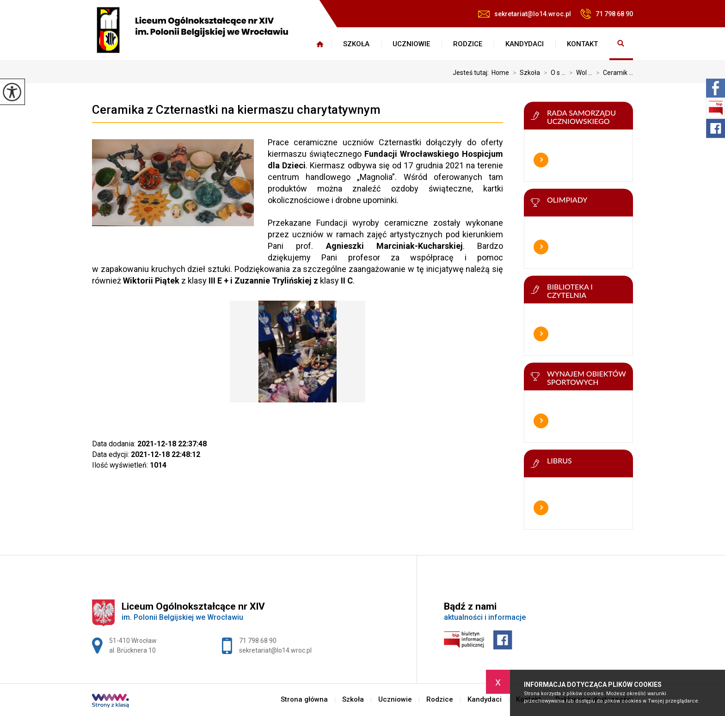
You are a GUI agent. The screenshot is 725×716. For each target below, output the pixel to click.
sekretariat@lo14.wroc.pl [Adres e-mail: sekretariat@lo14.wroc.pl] (275, 650)
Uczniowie (411, 44)
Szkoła (356, 44)
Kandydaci (524, 44)
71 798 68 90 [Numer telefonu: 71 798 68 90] (257, 640)
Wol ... (578, 72)
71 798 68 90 (606, 13)
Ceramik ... (612, 72)
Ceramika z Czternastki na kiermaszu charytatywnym (236, 110)
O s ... (552, 72)
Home (500, 72)
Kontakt (582, 44)
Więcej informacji (541, 160)
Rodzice (467, 44)
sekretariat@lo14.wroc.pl (524, 14)
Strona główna (320, 44)
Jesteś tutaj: (472, 72)
